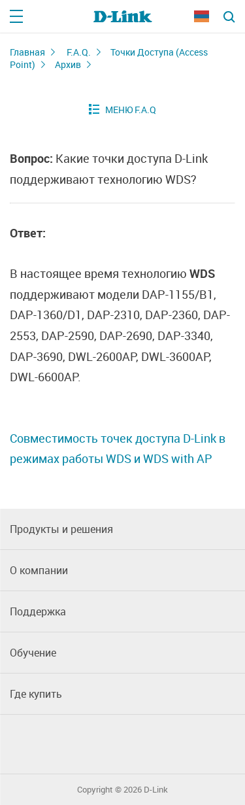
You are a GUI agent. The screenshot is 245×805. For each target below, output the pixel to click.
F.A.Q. (79, 52)
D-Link (156, 789)
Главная (27, 52)
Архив (68, 64)
